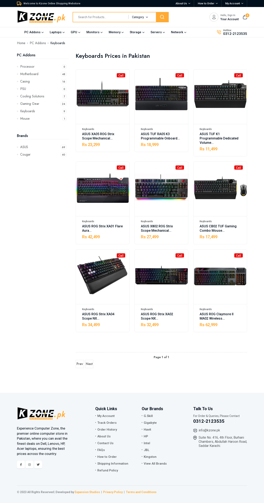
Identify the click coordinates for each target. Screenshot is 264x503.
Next (89, 363)
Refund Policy (107, 470)
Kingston (150, 457)
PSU (43, 88)
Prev (80, 363)
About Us (181, 3)
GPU (74, 32)
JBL (146, 450)
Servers (156, 32)
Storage (135, 32)
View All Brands (155, 463)
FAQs (101, 450)
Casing (43, 81)
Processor (43, 66)
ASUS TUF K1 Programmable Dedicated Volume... (219, 138)
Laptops (55, 32)
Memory (114, 32)
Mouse (43, 118)
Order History (107, 429)
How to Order (206, 3)
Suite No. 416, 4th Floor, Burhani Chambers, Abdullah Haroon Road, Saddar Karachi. (223, 442)
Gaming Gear (43, 103)
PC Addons (32, 32)
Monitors (92, 32)
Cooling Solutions (43, 96)
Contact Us (105, 443)
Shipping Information (112, 463)
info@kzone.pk (209, 430)
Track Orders (107, 423)
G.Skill (148, 416)
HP (146, 436)
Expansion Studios (87, 492)
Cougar (43, 154)
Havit (147, 429)
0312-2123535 (235, 34)
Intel (147, 443)
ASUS (43, 147)
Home (21, 43)
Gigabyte (150, 423)
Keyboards (43, 111)
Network (177, 32)
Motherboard (43, 74)
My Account (106, 416)
